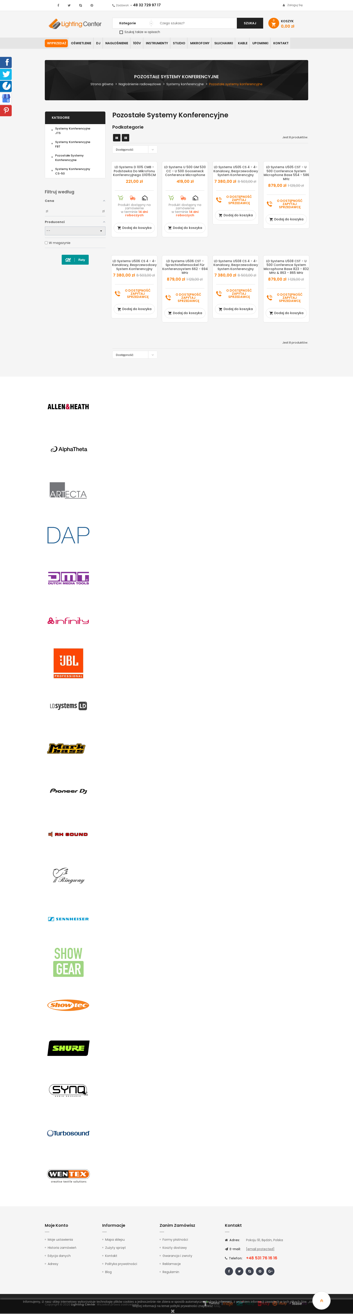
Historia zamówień (62, 1248)
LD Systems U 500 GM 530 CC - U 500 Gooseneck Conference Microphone (185, 171)
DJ (100, 43)
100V (141, 43)
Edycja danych (59, 1256)
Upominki (269, 43)
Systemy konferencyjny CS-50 (72, 171)
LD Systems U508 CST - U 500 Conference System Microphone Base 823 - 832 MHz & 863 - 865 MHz (286, 267)
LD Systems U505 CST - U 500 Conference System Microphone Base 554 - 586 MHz (286, 173)
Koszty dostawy (175, 1248)
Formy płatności (175, 1240)
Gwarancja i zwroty (177, 1256)
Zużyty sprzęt (115, 1248)
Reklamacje (172, 1264)
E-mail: (233, 1249)
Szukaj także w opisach (140, 32)
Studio (184, 43)
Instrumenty (161, 43)
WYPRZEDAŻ (56, 43)
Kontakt (291, 43)
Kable (251, 43)
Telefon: (233, 1259)
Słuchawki (231, 43)
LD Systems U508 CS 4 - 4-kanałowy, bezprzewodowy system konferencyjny (235, 265)
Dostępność (136, 150)
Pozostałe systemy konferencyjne (69, 158)
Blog (108, 1272)
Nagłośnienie (119, 43)
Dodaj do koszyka (134, 228)
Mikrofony (206, 43)
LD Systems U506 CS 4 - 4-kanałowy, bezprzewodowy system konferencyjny (134, 265)
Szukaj (250, 23)
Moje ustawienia (60, 1240)
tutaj (217, 1306)
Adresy (53, 1264)
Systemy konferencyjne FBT (72, 144)
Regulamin (171, 1272)
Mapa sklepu (115, 1240)
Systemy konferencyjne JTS (72, 131)
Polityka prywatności (121, 1264)
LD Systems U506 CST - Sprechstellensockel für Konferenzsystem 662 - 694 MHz (185, 267)
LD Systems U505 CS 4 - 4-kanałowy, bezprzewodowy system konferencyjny (235, 171)
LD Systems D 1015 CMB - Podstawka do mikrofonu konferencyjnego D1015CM (134, 171)
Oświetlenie (82, 43)
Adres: (232, 1240)
